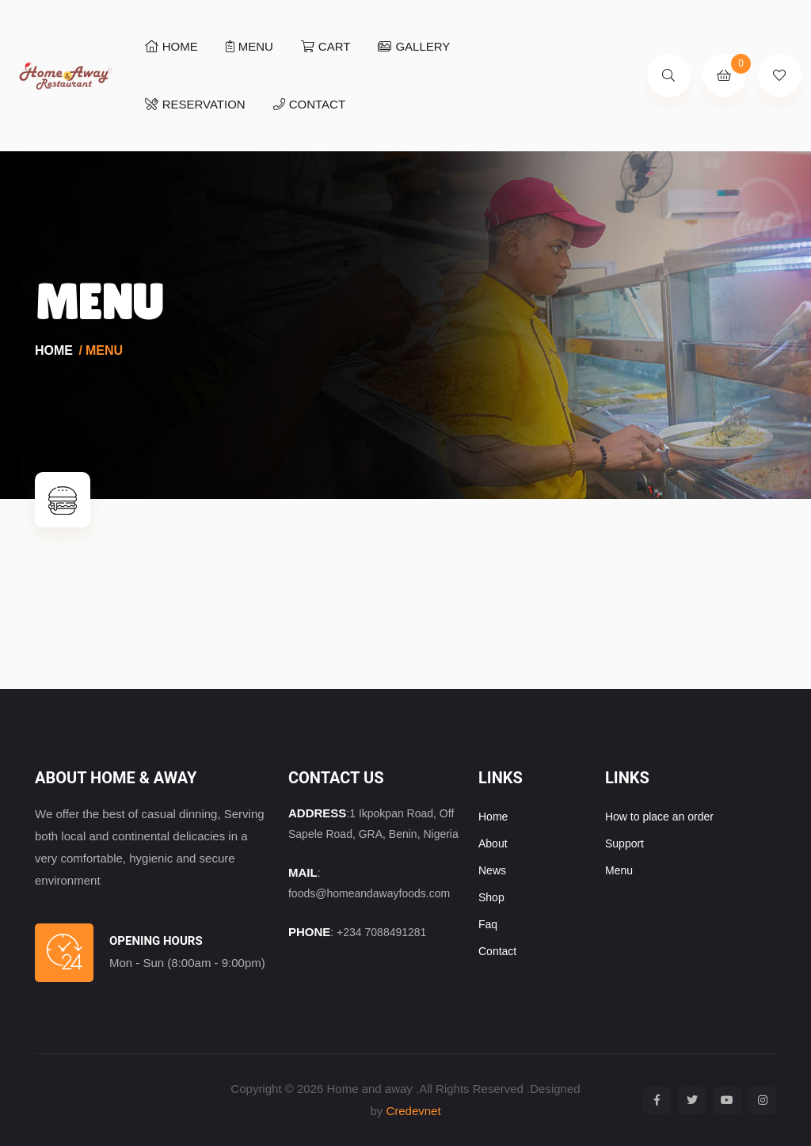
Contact (309, 104)
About (493, 843)
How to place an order (659, 816)
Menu (249, 46)
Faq (487, 924)
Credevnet (413, 1110)
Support (624, 843)
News (492, 870)
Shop (491, 897)
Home (54, 350)
